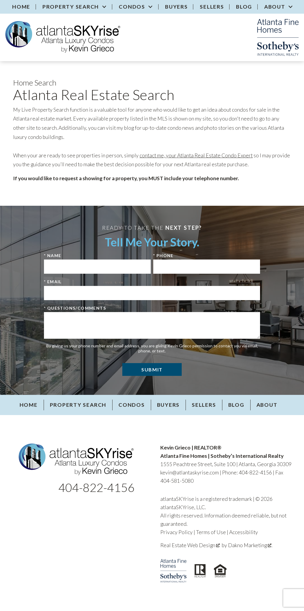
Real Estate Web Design (190, 545)
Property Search (78, 405)
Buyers (176, 7)
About (267, 405)
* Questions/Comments (75, 308)
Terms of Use (211, 532)
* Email (53, 281)
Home (21, 7)
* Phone (163, 255)
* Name (52, 255)
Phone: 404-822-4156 (247, 472)
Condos (131, 405)
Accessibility (243, 532)
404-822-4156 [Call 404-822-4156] (96, 487)
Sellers (212, 7)
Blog (244, 7)
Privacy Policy (176, 532)
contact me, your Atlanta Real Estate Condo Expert (196, 155)
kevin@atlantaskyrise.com (189, 472)
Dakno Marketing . (250, 545)
